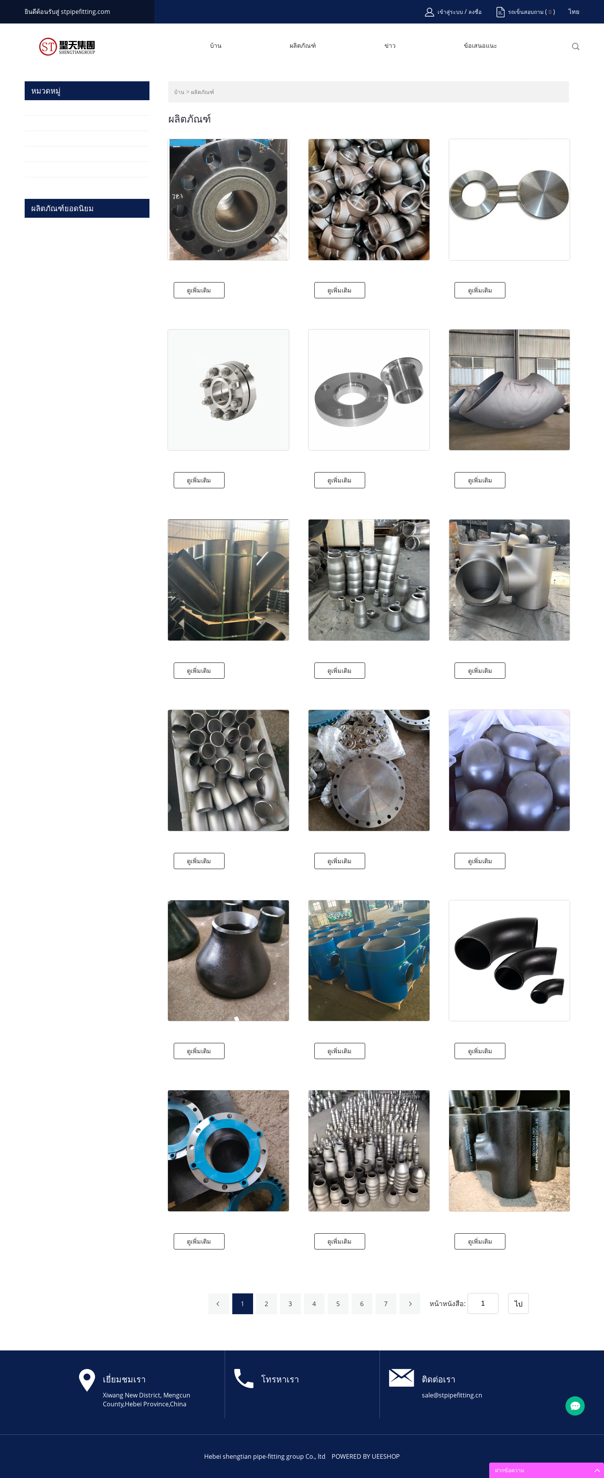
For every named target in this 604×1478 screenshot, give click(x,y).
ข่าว (390, 46)
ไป (518, 1303)
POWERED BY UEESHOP (366, 1456)
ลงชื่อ (475, 11)
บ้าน (215, 46)
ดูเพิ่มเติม (199, 290)
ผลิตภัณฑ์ (303, 46)
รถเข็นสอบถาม (526, 11)
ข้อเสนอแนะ (480, 46)
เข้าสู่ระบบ (451, 11)
